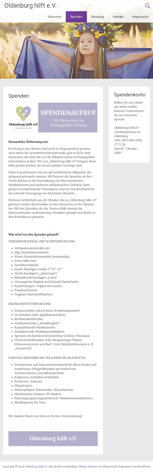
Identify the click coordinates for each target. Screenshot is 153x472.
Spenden (76, 17)
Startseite (54, 17)
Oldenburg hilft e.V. (30, 5)
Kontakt (118, 17)
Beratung (97, 17)
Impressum (140, 17)
